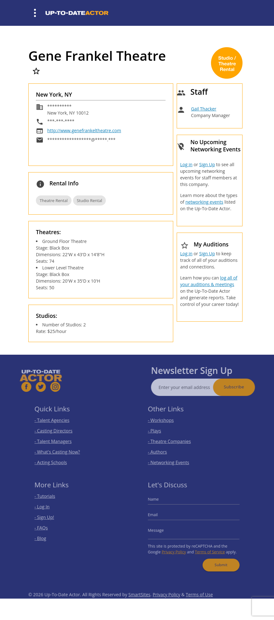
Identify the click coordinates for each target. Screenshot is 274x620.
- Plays (159, 431)
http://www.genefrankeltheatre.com (84, 130)
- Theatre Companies (172, 440)
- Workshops (164, 422)
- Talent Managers (56, 440)
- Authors (161, 450)
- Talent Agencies (55, 422)
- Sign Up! (48, 518)
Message (160, 529)
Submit (218, 560)
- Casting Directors (56, 431)
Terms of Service (208, 548)
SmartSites (139, 603)
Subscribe (242, 387)
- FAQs (46, 527)
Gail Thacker (203, 109)
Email (157, 516)
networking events (204, 202)
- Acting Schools (54, 459)
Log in (186, 164)
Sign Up (207, 164)
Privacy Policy (176, 548)
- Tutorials (49, 499)
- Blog (45, 537)
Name (158, 502)
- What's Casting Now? (60, 450)
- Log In (46, 509)
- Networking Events (171, 459)
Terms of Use (199, 603)
